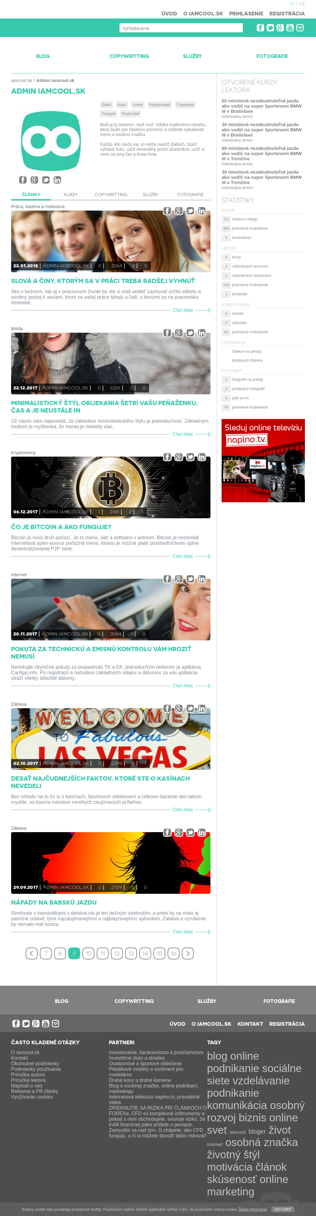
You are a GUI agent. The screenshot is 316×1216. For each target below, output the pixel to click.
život (280, 1130)
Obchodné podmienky (35, 1063)
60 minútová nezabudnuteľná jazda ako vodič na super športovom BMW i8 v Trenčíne (261, 153)
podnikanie (233, 1093)
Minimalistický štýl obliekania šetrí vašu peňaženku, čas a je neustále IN (104, 406)
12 (117, 953)
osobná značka (261, 1142)
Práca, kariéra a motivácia (37, 206)
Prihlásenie (246, 13)
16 (174, 953)
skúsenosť (232, 1179)
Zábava (19, 704)
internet (214, 1144)
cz (302, 3)
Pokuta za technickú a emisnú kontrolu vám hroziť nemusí (101, 652)
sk (292, 3)
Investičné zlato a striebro (137, 1058)
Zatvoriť (282, 1209)
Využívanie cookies (32, 1096)
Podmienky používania (36, 1069)
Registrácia (287, 13)
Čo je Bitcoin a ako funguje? (61, 526)
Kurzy (71, 194)
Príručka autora (28, 1074)
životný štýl (233, 1154)
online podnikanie (233, 1062)
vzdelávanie (261, 1080)
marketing (231, 1191)
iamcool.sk (21, 80)
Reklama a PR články (34, 1091)
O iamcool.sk (203, 13)
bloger (257, 1131)
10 (88, 953)
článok (271, 1167)
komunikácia (237, 1105)
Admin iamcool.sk (66, 265)
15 (159, 953)
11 (103, 953)
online (274, 1179)
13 (131, 953)
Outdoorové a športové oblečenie (145, 1063)
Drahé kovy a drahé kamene (140, 1080)
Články (31, 194)
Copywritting (111, 194)
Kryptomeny (23, 452)
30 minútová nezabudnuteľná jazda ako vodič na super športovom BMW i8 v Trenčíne (261, 177)
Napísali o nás (26, 1085)
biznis (252, 1117)
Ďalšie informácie (253, 1209)
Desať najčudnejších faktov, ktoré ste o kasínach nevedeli (100, 781)
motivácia (230, 1167)
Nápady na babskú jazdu (54, 902)
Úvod (169, 13)
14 (145, 953)
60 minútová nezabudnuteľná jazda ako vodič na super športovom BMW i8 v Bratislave (261, 106)
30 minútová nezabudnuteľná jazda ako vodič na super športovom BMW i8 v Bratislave (261, 130)
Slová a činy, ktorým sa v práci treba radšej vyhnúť (103, 280)
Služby (151, 194)
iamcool (238, 1132)
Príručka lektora (28, 1080)
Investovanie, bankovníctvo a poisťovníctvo (156, 1052)
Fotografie (190, 194)
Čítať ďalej (183, 310)
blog (217, 1056)
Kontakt (250, 1024)
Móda (17, 328)
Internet (19, 574)
